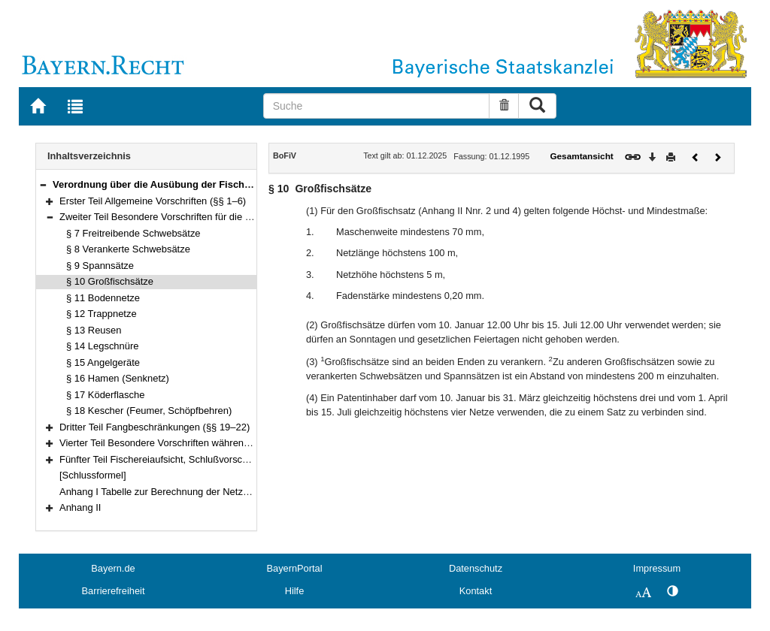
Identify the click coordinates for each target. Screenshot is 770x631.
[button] (43, 184)
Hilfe (295, 590)
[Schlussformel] (92, 475)
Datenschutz (475, 568)
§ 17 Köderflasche (105, 394)
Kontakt (475, 590)
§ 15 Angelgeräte (103, 362)
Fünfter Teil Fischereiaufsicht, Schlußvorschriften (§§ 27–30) (189, 459)
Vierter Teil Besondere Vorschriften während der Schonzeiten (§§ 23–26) (215, 442)
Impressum (657, 568)
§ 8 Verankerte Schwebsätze (128, 249)
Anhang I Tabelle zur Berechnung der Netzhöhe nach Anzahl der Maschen (219, 491)
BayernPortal (295, 568)
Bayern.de (113, 568)
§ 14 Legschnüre (102, 346)
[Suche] (376, 106)
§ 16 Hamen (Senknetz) (117, 378)
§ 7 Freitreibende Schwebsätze (133, 233)
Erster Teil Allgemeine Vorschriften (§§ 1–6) (152, 201)
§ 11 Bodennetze (103, 297)
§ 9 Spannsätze (100, 265)
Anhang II (80, 507)
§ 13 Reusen (93, 330)
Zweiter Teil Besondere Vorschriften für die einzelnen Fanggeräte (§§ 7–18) (221, 216)
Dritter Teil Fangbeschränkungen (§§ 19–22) (154, 427)
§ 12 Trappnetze (101, 313)
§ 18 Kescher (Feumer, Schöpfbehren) (149, 410)
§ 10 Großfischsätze (109, 281)
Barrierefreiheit (113, 590)
